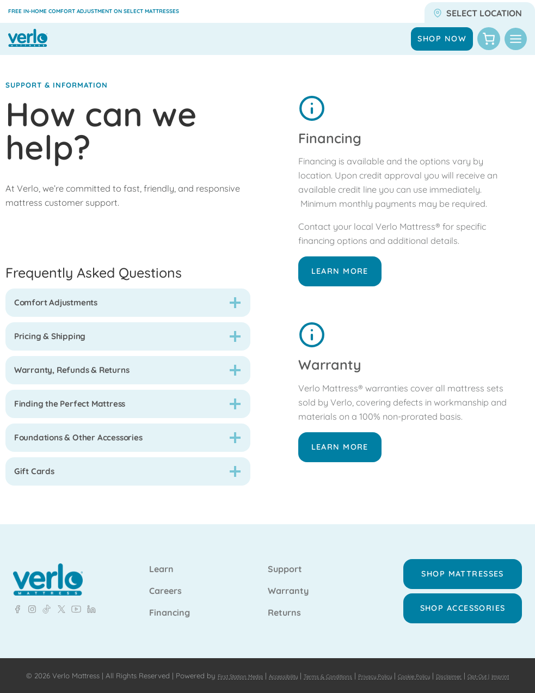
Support (285, 558)
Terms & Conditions (366, 663)
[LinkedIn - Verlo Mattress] (29, 597)
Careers (165, 579)
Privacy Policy (427, 663)
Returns (284, 601)
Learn (161, 558)
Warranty (288, 579)
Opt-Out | (275, 675)
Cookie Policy (479, 663)
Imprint (304, 675)
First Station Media (250, 663)
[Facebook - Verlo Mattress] (17, 597)
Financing (169, 601)
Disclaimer (236, 675)
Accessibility (307, 663)
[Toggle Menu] (516, 39)
